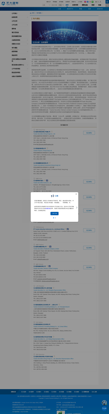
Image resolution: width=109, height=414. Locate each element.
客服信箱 (48, 208)
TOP (104, 408)
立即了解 (54, 213)
